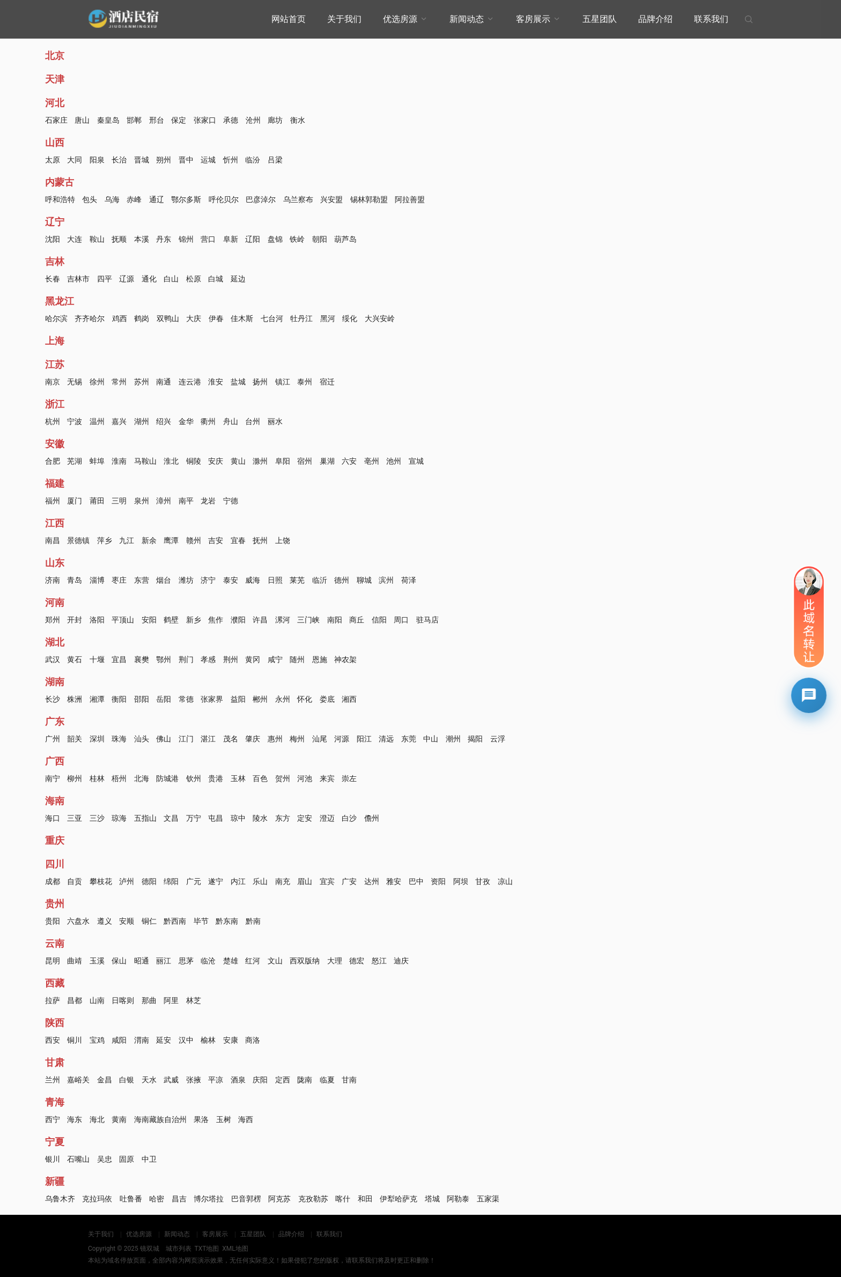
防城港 (167, 778)
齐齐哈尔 (90, 318)
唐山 (82, 120)
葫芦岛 (345, 239)
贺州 (282, 778)
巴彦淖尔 (261, 199)
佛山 (163, 738)
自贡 (74, 881)
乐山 (260, 881)
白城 (215, 278)
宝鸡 (97, 1040)
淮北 (171, 461)
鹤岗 (141, 318)
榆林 (208, 1040)
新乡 (193, 619)
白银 (126, 1079)
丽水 (275, 421)
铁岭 (297, 239)
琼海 (119, 818)
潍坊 (186, 580)
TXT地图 (206, 1248)
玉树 (223, 1119)
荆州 (230, 659)
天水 (149, 1079)
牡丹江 (301, 318)
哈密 (156, 1198)
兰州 (52, 1079)
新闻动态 (466, 19)
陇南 (304, 1079)
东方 (282, 818)
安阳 (149, 619)
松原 (193, 278)
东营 (141, 580)
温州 (97, 421)
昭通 (141, 960)
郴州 (260, 699)
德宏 (356, 960)
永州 (282, 699)
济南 (52, 580)
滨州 (386, 580)
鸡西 (119, 318)
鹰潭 (171, 540)
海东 (74, 1119)
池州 (393, 461)
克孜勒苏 (313, 1198)
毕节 (201, 921)
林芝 (193, 1000)
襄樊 (141, 659)
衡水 (297, 120)
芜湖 (74, 461)
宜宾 (327, 881)
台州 (252, 421)
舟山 (230, 421)
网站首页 (288, 19)
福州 (52, 500)
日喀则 (123, 1000)
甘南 (349, 1079)
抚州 (260, 540)
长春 (52, 278)
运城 (208, 159)
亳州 (371, 461)
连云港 (190, 381)
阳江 (364, 738)
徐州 (97, 381)
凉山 (505, 881)
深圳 (97, 738)
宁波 (74, 421)
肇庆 (252, 738)
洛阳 (97, 619)
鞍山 (97, 239)
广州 (52, 738)
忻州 (230, 159)
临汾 (252, 159)
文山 (275, 960)
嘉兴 (119, 421)
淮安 (215, 381)
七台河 (272, 318)
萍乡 (104, 540)
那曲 (149, 1000)
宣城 (416, 461)
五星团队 (599, 19)
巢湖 (327, 461)
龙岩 (208, 500)
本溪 (141, 239)
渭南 (141, 1040)
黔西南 (175, 921)
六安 (349, 461)
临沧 (208, 960)
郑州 (52, 619)
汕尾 (319, 738)
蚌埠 (97, 461)
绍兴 (163, 421)
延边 (238, 278)
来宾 (327, 778)
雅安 (393, 881)
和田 (365, 1198)
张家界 (212, 699)
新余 (149, 540)
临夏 (327, 1079)
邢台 (156, 120)
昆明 (52, 960)
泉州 (141, 500)
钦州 (193, 778)
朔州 (163, 159)
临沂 (319, 580)
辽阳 (252, 239)
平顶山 (123, 619)
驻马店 (427, 619)
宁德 (230, 500)
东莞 (408, 738)
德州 (341, 580)
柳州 (74, 778)
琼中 (238, 818)
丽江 (163, 960)
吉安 (215, 540)
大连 (74, 239)
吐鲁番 (131, 1198)
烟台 (163, 580)
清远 (386, 738)
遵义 (104, 921)
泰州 (304, 381)
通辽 (156, 199)
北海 (141, 778)
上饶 (282, 540)
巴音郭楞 (246, 1198)
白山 (171, 278)
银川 (52, 1159)
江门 (186, 738)
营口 (208, 239)
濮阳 (238, 619)
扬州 (260, 381)
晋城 (141, 159)
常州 (119, 381)
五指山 (145, 818)
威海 (252, 580)
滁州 (260, 461)
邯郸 (134, 120)
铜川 (74, 1040)
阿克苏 (279, 1198)
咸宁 (275, 659)
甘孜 (482, 881)
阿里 (171, 1000)
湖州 (141, 421)
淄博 (97, 580)
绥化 (349, 318)
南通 (163, 381)
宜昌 (119, 659)
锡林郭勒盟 (369, 199)
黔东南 (227, 921)
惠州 (275, 738)
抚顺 (119, 239)
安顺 (126, 921)
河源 (341, 738)
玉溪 (97, 960)
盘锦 (275, 239)
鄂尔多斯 (186, 199)
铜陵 (193, 461)
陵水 (260, 818)
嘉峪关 (78, 1079)
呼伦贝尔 (224, 199)
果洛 (201, 1119)
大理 (334, 960)
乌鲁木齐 (60, 1198)
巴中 (416, 881)
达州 (371, 881)
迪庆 (401, 960)
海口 (52, 818)
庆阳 (260, 1079)
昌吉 (179, 1198)
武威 (171, 1079)
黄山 (238, 461)
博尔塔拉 (209, 1198)
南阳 (334, 619)
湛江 (208, 738)
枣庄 (119, 580)
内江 (238, 881)
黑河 (327, 318)
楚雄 (230, 960)
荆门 (186, 659)
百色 (260, 778)
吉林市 (78, 278)
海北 (97, 1119)
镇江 (282, 381)
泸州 (126, 881)
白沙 (349, 818)
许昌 (260, 619)
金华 (186, 421)
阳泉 (97, 159)
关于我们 (344, 19)
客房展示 (533, 19)
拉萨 (52, 1000)
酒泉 (238, 1079)
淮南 (119, 461)
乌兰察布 (298, 199)
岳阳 (163, 699)
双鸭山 (168, 318)
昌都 (74, 1000)
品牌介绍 (655, 19)
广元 (193, 881)
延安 (163, 1040)
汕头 (141, 738)
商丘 (356, 619)
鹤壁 (171, 619)
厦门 (74, 500)
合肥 (52, 461)
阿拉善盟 (410, 199)
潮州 (453, 738)
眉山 (304, 881)
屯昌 (215, 818)
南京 (52, 381)
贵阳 (52, 921)
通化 (149, 278)
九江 (126, 540)
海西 (245, 1119)
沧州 (253, 120)
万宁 (193, 818)
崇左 (349, 778)
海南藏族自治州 (160, 1119)
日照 (275, 580)
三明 (119, 500)
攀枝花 (101, 881)
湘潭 (97, 699)
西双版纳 (305, 960)
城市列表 (178, 1248)
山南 (97, 1000)
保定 (178, 120)
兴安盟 (331, 199)
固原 (126, 1159)
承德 (230, 120)
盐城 (238, 381)
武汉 (52, 659)
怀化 (304, 699)
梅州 (297, 738)
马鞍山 (145, 461)
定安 (304, 818)
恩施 (319, 659)
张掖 (193, 1079)
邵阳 (141, 699)
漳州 (163, 500)
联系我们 (711, 19)
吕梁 (275, 159)
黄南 (119, 1119)
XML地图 (235, 1248)
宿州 (304, 461)
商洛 (252, 1040)
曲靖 (74, 960)
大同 (74, 159)
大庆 (193, 318)
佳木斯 (242, 318)
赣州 (193, 540)
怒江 (379, 960)
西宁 (52, 1119)
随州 (297, 659)
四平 (104, 278)
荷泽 (408, 580)
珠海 (119, 738)
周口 (401, 619)
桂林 (97, 778)
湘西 (349, 699)
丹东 (163, 239)
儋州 (371, 818)
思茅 (186, 960)
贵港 (215, 778)
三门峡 (308, 619)
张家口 (205, 120)
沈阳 (52, 239)
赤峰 (134, 199)
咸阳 (119, 1040)
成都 (52, 881)
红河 (252, 960)
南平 (186, 500)
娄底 (327, 699)
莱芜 (297, 580)
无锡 (74, 381)
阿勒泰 (458, 1198)
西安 (52, 1040)
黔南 (253, 921)
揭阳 (475, 738)
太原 (52, 159)
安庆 (215, 461)
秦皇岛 (108, 120)
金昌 (104, 1079)
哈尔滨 (56, 318)
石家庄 (56, 120)
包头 (89, 199)
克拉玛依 (97, 1198)
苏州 (141, 381)
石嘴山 (78, 1159)
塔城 (432, 1198)
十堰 (97, 659)
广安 (349, 881)
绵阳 (171, 881)
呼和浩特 (60, 199)
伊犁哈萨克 (398, 1198)
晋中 (186, 159)
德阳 (149, 881)
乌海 (112, 199)
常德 (186, 699)
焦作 (215, 619)
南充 (282, 881)
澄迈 (327, 818)
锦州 (186, 239)
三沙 (97, 818)
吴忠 (104, 1159)
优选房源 (400, 19)
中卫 (149, 1159)
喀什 (342, 1198)
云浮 (497, 738)
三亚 (74, 818)
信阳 (379, 619)
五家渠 (488, 1198)
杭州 (52, 421)
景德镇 (78, 540)
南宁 (52, 778)
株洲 (74, 699)
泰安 (230, 580)
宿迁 (327, 381)
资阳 (438, 881)
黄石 (74, 659)
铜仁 (149, 921)
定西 (282, 1079)
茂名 (230, 738)
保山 (119, 960)
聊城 (364, 580)
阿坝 (460, 881)
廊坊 (275, 120)
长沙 (52, 699)
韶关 (74, 738)
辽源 (126, 278)
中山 (430, 738)
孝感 (208, 659)
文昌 (171, 818)
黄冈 (252, 659)
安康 (230, 1040)
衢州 (208, 421)
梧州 (119, 778)
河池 (304, 778)
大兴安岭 (380, 318)
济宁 (208, 580)
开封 (74, 619)
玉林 (238, 778)
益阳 (238, 699)
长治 (119, 159)
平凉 (215, 1079)
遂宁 (215, 881)
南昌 (52, 540)
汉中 (186, 1040)
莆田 (97, 500)
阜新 (230, 239)
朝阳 (319, 239)
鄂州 (163, 659)
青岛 (74, 580)
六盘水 (78, 921)
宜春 (238, 540)
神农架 (345, 659)
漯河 (282, 619)
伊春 (216, 318)
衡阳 (119, 699)
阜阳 (282, 461)
